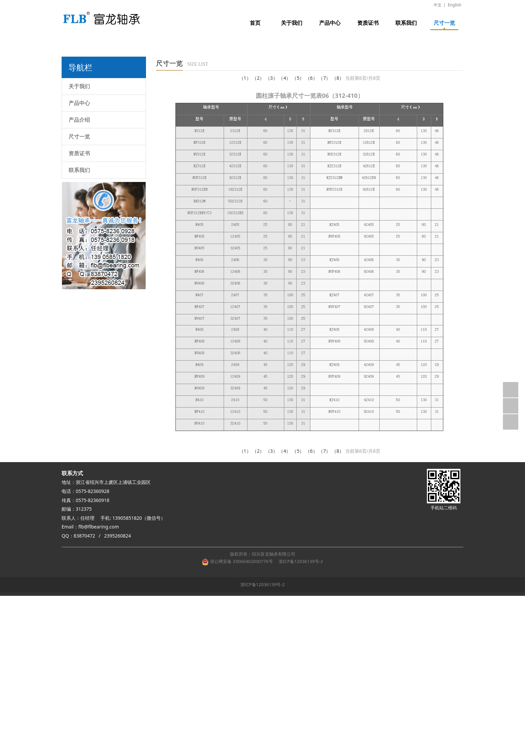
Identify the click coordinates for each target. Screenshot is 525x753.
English (454, 5)
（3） (272, 78)
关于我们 (291, 22)
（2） (258, 78)
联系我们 (406, 22)
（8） (338, 78)
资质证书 (368, 22)
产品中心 (330, 22)
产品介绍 (79, 119)
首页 (255, 22)
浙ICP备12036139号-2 (299, 561)
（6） (311, 78)
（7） (324, 78)
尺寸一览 (444, 22)
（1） (245, 78)
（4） (285, 78)
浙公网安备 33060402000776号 (237, 561)
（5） (298, 78)
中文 (438, 5)
